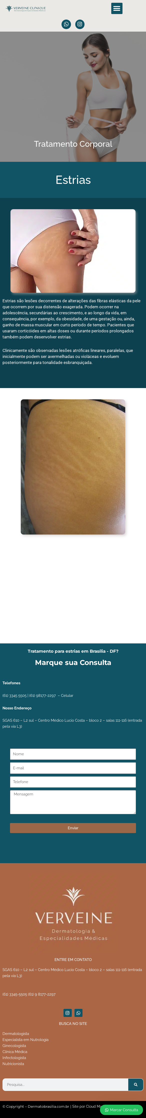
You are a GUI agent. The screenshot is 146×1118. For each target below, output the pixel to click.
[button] (116, 8)
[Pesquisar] (135, 1085)
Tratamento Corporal (73, 143)
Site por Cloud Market (90, 1106)
